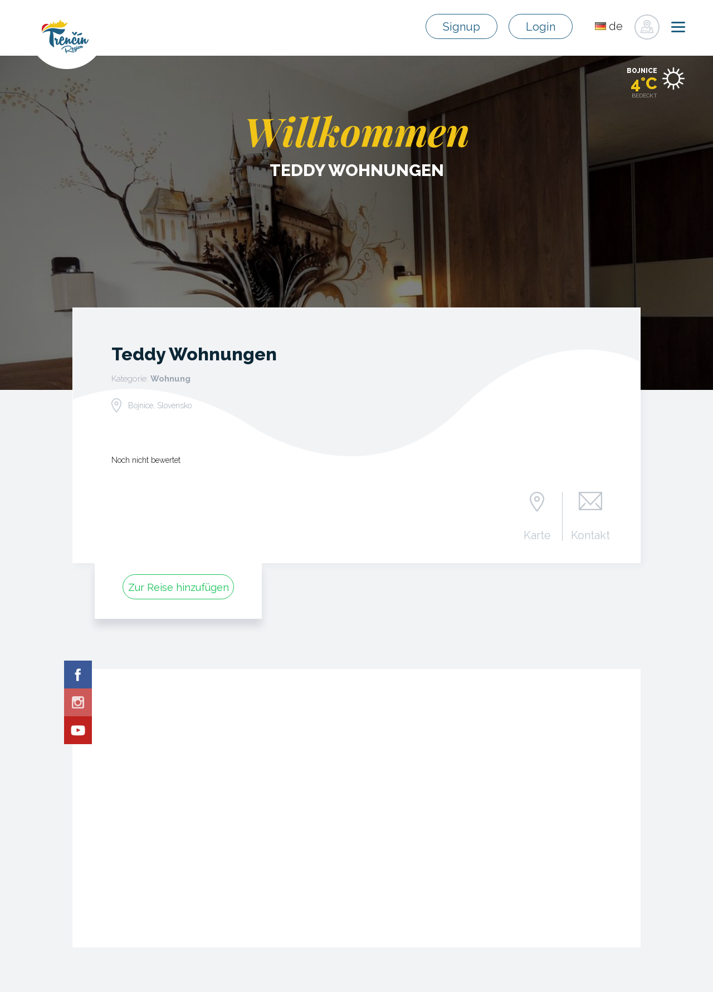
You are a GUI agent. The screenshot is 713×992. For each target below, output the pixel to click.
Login (540, 26)
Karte (537, 535)
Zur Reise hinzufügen (178, 587)
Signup (461, 26)
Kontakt (590, 535)
